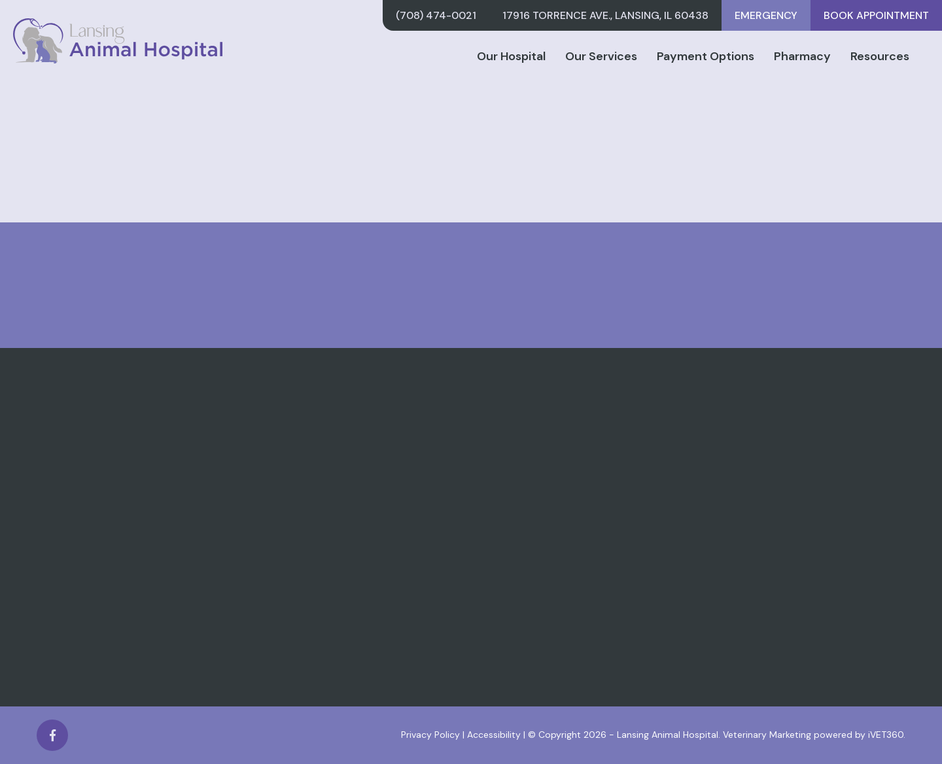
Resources (879, 56)
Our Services (601, 56)
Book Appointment (876, 15)
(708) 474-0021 (436, 15)
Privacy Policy (430, 734)
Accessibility (494, 734)
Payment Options (705, 56)
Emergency (766, 15)
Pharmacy (802, 56)
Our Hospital (511, 56)
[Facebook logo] (52, 735)
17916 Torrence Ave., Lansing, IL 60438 (605, 15)
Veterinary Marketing (767, 734)
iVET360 (885, 734)
